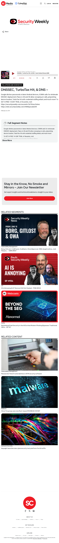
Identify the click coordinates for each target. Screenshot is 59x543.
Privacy (42, 519)
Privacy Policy (35, 538)
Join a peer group (36, 527)
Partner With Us (44, 527)
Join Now (29, 198)
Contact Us (31, 519)
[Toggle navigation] (41, 3)
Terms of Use (45, 538)
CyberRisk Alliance (24, 519)
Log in (49, 3)
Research (24, 535)
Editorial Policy (39, 538)
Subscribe (14, 527)
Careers (37, 519)
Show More (7, 140)
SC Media (17, 519)
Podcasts (42, 535)
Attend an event (28, 527)
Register (55, 3)
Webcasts (37, 535)
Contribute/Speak (21, 527)
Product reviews (18, 535)
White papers (30, 535)
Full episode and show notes (12, 85)
